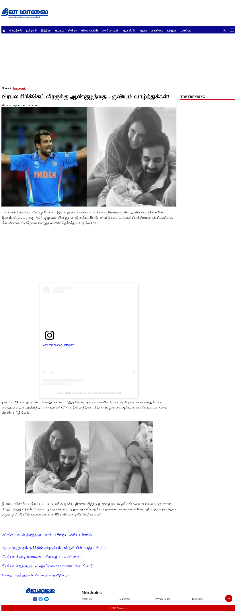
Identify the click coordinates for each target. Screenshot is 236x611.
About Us (87, 599)
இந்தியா (46, 30)
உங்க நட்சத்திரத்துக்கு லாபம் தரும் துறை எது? (35, 575)
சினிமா (72, 30)
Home (5, 88)
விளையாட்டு (89, 30)
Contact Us (124, 599)
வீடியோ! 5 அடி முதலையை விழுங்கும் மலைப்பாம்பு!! (41, 556)
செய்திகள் (15, 30)
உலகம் (59, 30)
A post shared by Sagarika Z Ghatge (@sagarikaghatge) (89, 392)
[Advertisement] (110, 58)
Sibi (8, 105)
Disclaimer (197, 599)
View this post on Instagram (58, 345)
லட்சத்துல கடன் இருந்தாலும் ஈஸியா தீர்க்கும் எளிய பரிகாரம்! (47, 534)
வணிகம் (186, 30)
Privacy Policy (162, 599)
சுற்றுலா (172, 30)
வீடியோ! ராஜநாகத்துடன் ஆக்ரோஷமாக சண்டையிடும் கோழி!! (48, 566)
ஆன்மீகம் (128, 30)
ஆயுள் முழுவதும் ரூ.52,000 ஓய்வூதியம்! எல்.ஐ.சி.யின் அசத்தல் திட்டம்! (54, 547)
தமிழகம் (31, 30)
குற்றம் (143, 30)
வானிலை (157, 30)
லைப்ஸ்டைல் (110, 30)
